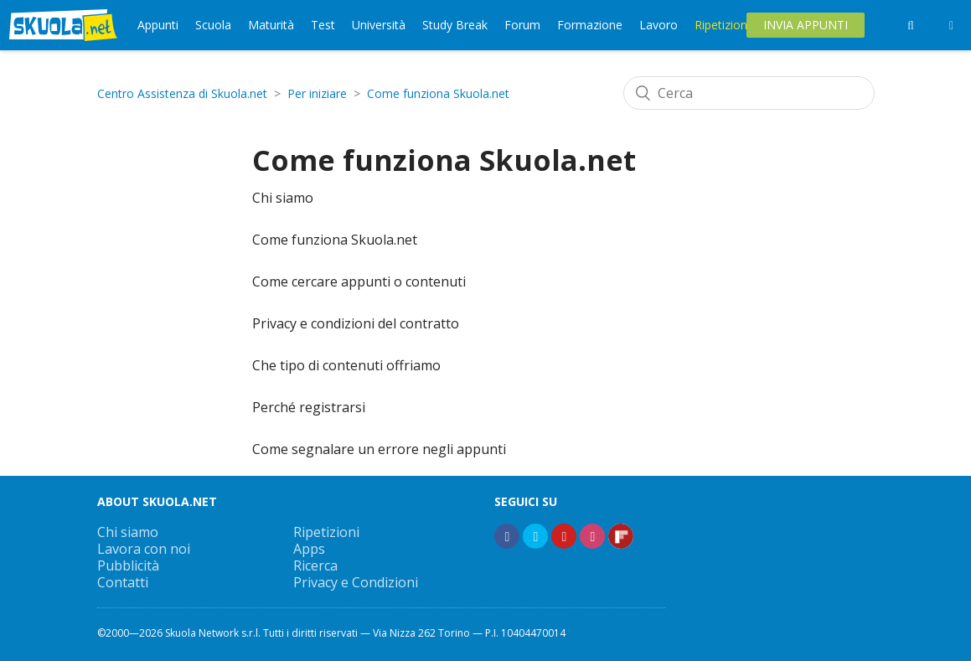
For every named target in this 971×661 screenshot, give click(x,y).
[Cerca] (749, 93)
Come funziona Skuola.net (438, 93)
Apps (309, 549)
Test (323, 25)
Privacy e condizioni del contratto (355, 323)
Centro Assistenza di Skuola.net (182, 93)
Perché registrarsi (308, 407)
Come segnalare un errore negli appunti (379, 449)
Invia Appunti (805, 25)
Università (378, 25)
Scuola (213, 25)
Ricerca (315, 565)
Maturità (271, 25)
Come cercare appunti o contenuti (359, 281)
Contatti (122, 582)
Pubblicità (128, 565)
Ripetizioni (722, 25)
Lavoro (658, 25)
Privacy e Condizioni (355, 582)
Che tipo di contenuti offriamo (346, 365)
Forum (522, 25)
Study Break (455, 25)
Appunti (157, 25)
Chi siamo (282, 197)
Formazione (589, 25)
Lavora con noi (143, 549)
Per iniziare (317, 93)
